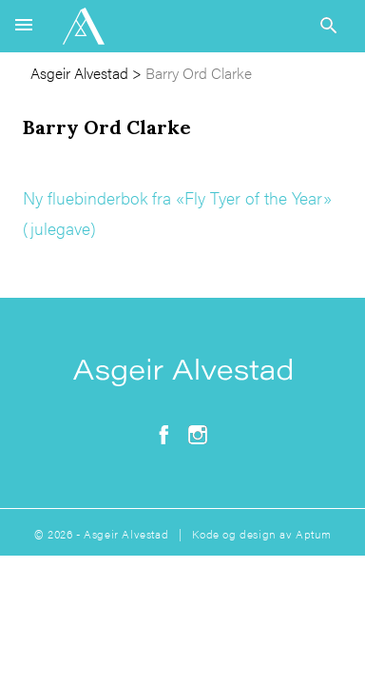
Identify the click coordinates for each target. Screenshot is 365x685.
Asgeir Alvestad (79, 73)
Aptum (313, 533)
